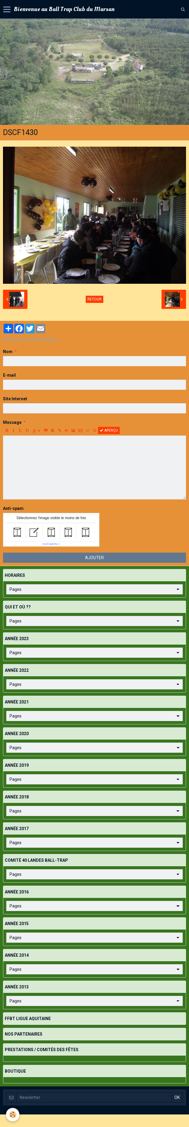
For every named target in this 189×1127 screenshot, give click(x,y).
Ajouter (94, 557)
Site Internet (15, 398)
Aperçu (109, 430)
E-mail (9, 375)
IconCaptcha (50, 543)
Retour (94, 299)
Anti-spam (13, 508)
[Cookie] (12, 1114)
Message (12, 422)
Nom (8, 351)
